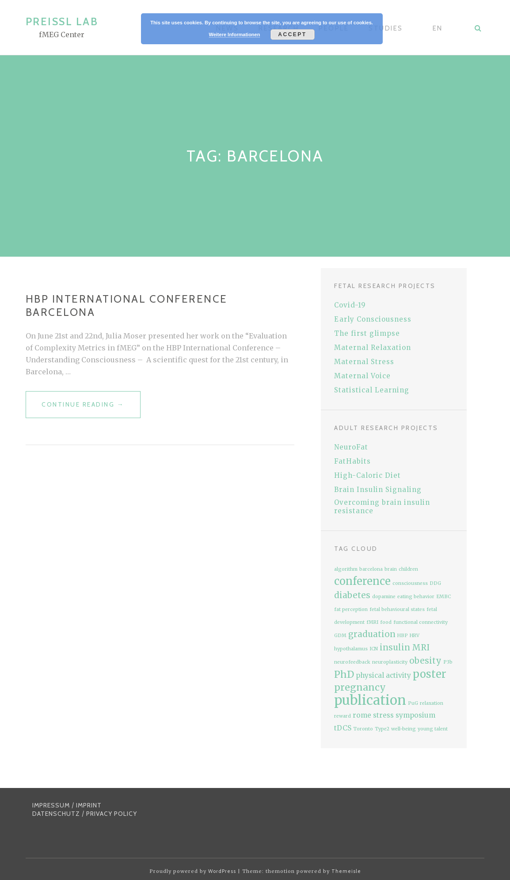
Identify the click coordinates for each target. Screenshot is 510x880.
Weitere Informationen (234, 34)
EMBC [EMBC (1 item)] (443, 596)
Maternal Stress (364, 361)
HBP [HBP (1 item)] (402, 635)
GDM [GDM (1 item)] (340, 635)
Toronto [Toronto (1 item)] (363, 729)
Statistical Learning (371, 390)
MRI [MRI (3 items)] (421, 647)
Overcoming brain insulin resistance (382, 506)
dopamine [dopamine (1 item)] (384, 596)
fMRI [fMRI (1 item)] (372, 622)
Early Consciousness (372, 319)
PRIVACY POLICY (111, 814)
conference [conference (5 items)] (362, 581)
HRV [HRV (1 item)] (414, 635)
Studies (386, 28)
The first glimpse (367, 333)
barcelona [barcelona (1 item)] (371, 569)
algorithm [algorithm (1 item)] (346, 569)
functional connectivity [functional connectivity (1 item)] (420, 622)
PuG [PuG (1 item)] (413, 703)
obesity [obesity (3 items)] (425, 661)
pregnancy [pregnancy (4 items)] (360, 687)
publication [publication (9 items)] (370, 700)
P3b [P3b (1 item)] (448, 662)
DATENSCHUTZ (56, 814)
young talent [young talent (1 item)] (433, 729)
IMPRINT (89, 805)
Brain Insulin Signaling (378, 489)
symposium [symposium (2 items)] (415, 715)
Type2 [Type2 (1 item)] (382, 729)
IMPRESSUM (51, 805)
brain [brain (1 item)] (390, 569)
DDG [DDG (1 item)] (435, 583)
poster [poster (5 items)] (429, 674)
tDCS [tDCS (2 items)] (342, 728)
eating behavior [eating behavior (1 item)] (415, 596)
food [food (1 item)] (386, 622)
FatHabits (352, 461)
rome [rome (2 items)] (362, 715)
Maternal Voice (362, 376)
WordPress (222, 871)
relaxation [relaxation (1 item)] (431, 703)
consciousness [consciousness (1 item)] (410, 583)
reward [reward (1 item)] (342, 716)
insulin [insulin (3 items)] (395, 647)
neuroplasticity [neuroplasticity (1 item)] (389, 662)
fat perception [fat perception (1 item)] (351, 609)
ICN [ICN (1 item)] (373, 649)
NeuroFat (351, 447)
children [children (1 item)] (408, 569)
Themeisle (346, 871)
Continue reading (91, 408)
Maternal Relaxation (372, 347)
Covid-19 (350, 305)
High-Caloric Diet (367, 475)
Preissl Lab (62, 21)
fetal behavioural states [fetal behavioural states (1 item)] (397, 609)
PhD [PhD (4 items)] (344, 674)
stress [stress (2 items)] (383, 715)
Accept (292, 34)
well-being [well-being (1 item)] (403, 729)
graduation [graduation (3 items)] (372, 634)
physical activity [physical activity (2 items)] (383, 675)
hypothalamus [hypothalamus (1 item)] (351, 649)
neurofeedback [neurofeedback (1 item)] (352, 662)
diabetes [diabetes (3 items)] (352, 595)
